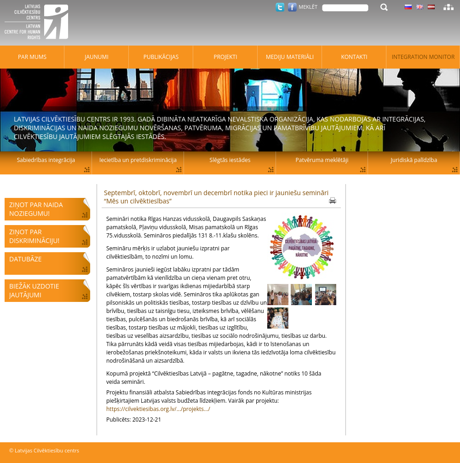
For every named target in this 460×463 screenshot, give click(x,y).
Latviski (431, 7)
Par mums (32, 57)
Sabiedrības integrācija (46, 160)
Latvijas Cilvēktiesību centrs (39, 23)
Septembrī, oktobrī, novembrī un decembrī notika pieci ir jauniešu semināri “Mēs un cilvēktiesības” (216, 196)
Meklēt (308, 6)
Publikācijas (161, 57)
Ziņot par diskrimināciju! (34, 236)
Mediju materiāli (290, 57)
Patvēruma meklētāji (322, 160)
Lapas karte (448, 7)
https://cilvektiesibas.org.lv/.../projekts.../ (158, 409)
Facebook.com (292, 7)
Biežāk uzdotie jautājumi (34, 290)
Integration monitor (423, 57)
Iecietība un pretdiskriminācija (138, 160)
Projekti (225, 57)
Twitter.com (280, 7)
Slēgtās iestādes (230, 160)
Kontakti (354, 57)
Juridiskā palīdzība (414, 160)
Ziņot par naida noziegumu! (36, 209)
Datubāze (25, 259)
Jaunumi (97, 57)
